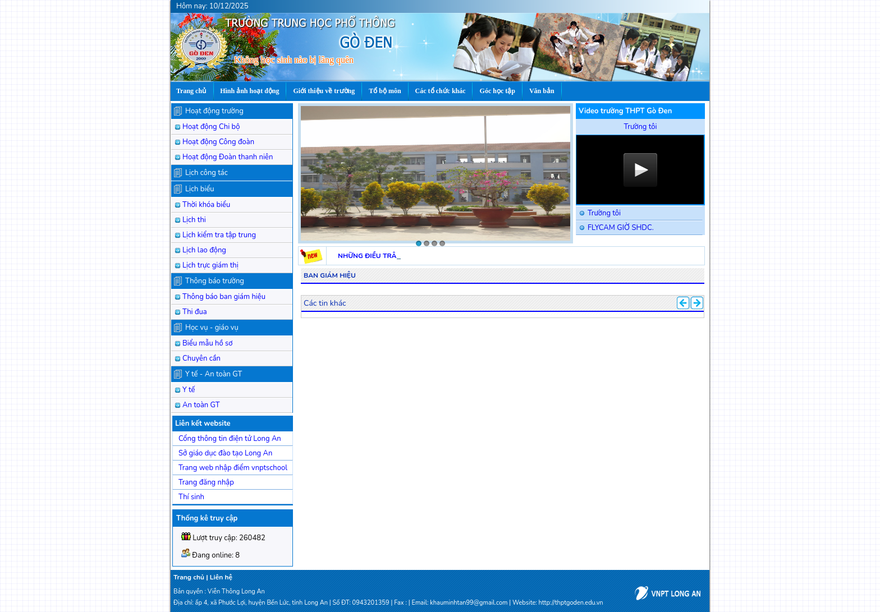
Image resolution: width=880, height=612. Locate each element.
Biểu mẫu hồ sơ (207, 343)
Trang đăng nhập (206, 482)
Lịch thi (194, 220)
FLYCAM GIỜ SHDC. (621, 228)
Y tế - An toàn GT (213, 374)
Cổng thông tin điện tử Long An (229, 439)
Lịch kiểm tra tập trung (219, 235)
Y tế (188, 390)
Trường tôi (604, 213)
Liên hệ (221, 577)
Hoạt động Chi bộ (211, 127)
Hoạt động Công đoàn (218, 142)
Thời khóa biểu (206, 205)
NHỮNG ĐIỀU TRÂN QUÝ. (378, 255)
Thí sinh (191, 497)
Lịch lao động (204, 250)
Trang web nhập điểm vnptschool (232, 468)
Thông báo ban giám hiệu (223, 297)
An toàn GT (201, 405)
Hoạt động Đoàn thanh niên (227, 157)
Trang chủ (188, 577)
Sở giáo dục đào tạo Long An (225, 453)
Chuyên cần (201, 358)
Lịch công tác (206, 173)
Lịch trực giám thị (210, 265)
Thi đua (194, 312)
